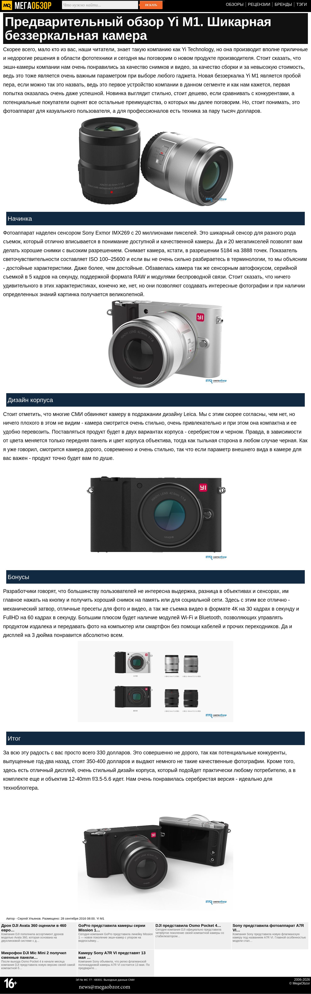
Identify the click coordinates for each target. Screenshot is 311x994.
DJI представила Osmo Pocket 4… (188, 925)
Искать (151, 5)
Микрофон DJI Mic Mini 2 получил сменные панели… (33, 955)
